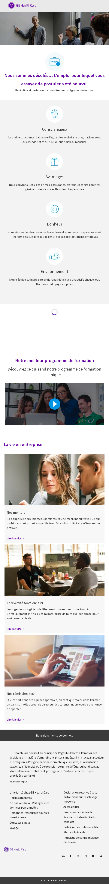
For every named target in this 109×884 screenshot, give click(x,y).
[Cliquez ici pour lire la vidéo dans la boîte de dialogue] (54, 404)
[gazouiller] (78, 856)
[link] (15, 538)
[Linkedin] (63, 856)
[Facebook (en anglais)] (70, 856)
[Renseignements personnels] (54, 735)
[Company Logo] (20, 5)
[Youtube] (93, 856)
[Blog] (85, 856)
